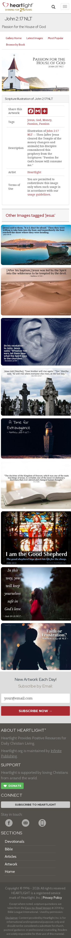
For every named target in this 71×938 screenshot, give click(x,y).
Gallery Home (14, 38)
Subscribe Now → (35, 711)
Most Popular (55, 38)
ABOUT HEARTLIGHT (23, 730)
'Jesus (50, 215)
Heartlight (34, 172)
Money (47, 120)
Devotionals (14, 841)
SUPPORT (11, 765)
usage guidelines (38, 194)
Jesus (30, 120)
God (38, 120)
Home (10, 871)
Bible (9, 849)
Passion (32, 123)
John (37, 99)
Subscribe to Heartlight (35, 804)
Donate (12, 786)
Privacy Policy (52, 898)
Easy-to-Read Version (38, 908)
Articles (10, 856)
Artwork (11, 864)
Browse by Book (15, 44)
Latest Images (35, 38)
